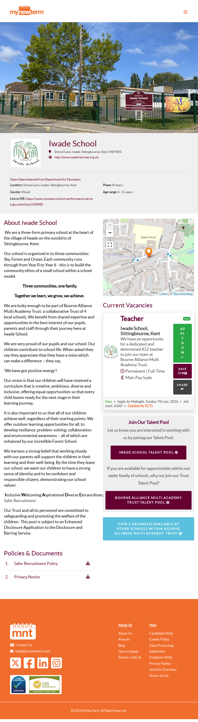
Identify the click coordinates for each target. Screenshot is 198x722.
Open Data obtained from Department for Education (45, 179)
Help (152, 625)
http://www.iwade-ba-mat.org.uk (76, 157)
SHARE (182, 387)
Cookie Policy (159, 639)
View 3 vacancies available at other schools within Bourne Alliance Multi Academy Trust (148, 528)
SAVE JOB (182, 371)
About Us (125, 625)
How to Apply (128, 651)
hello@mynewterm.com (32, 651)
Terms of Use (159, 676)
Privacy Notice (160, 664)
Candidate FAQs (161, 633)
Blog (121, 645)
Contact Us (23, 645)
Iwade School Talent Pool (148, 452)
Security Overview (163, 669)
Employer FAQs (160, 657)
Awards (124, 639)
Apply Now (182, 343)
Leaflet (163, 294)
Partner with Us (130, 657)
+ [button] (110, 225)
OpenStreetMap (183, 294)
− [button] (110, 233)
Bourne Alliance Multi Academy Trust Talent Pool (148, 500)
